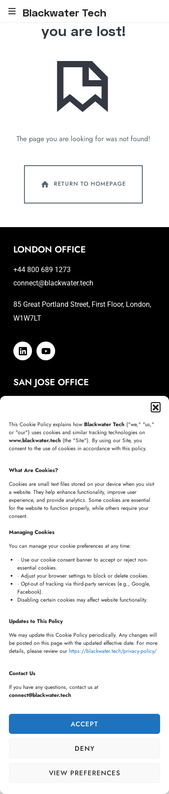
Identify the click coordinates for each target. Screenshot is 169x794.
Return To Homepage (82, 184)
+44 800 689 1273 (42, 269)
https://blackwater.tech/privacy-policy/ (113, 651)
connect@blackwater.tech (53, 283)
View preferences (85, 773)
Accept (84, 724)
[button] (155, 407)
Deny (85, 748)
